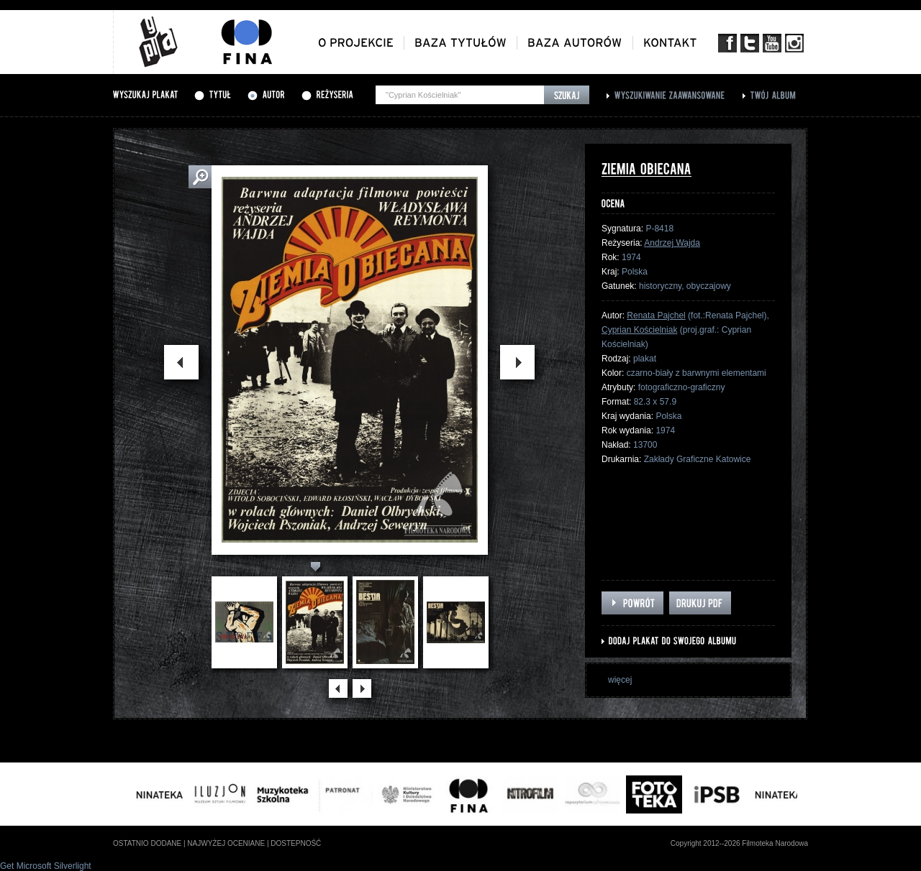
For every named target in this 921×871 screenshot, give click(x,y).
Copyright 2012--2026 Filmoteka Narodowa (739, 843)
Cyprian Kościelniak (639, 330)
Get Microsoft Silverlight (45, 866)
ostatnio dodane (147, 843)
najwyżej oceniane (226, 843)
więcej (620, 680)
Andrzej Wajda (672, 243)
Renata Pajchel (656, 315)
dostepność (296, 843)
